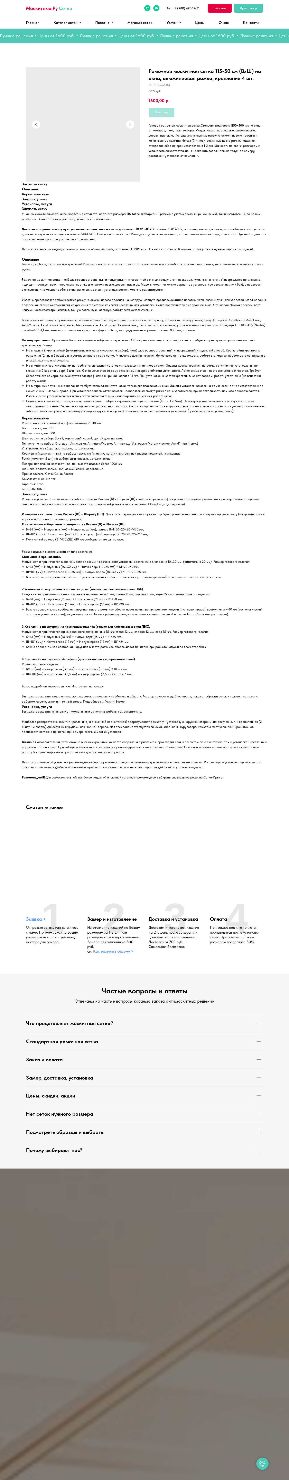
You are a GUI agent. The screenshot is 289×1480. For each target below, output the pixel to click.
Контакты (251, 22)
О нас (224, 22)
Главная (32, 22)
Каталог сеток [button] (66, 22)
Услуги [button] (172, 22)
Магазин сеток (139, 22)
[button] (220, 8)
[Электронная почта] (156, 8)
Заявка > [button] (36, 919)
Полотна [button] (103, 22)
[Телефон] (147, 8)
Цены (199, 22)
